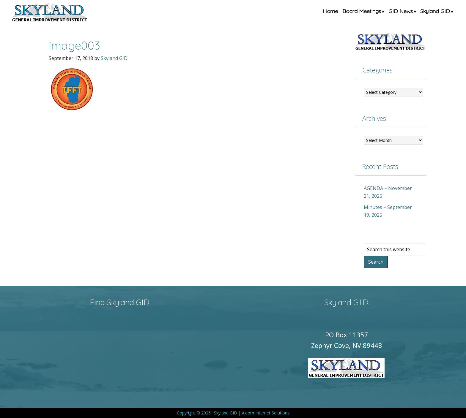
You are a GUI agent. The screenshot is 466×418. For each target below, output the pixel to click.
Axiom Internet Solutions (265, 413)
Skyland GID (64, 13)
